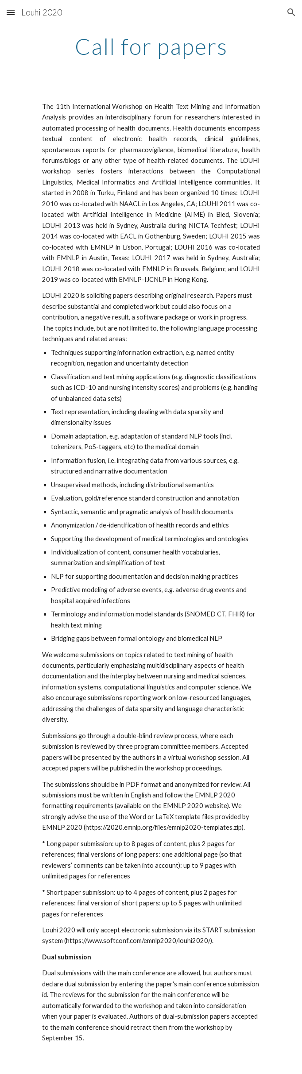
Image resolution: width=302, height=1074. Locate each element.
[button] (10, 12)
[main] (151, 46)
